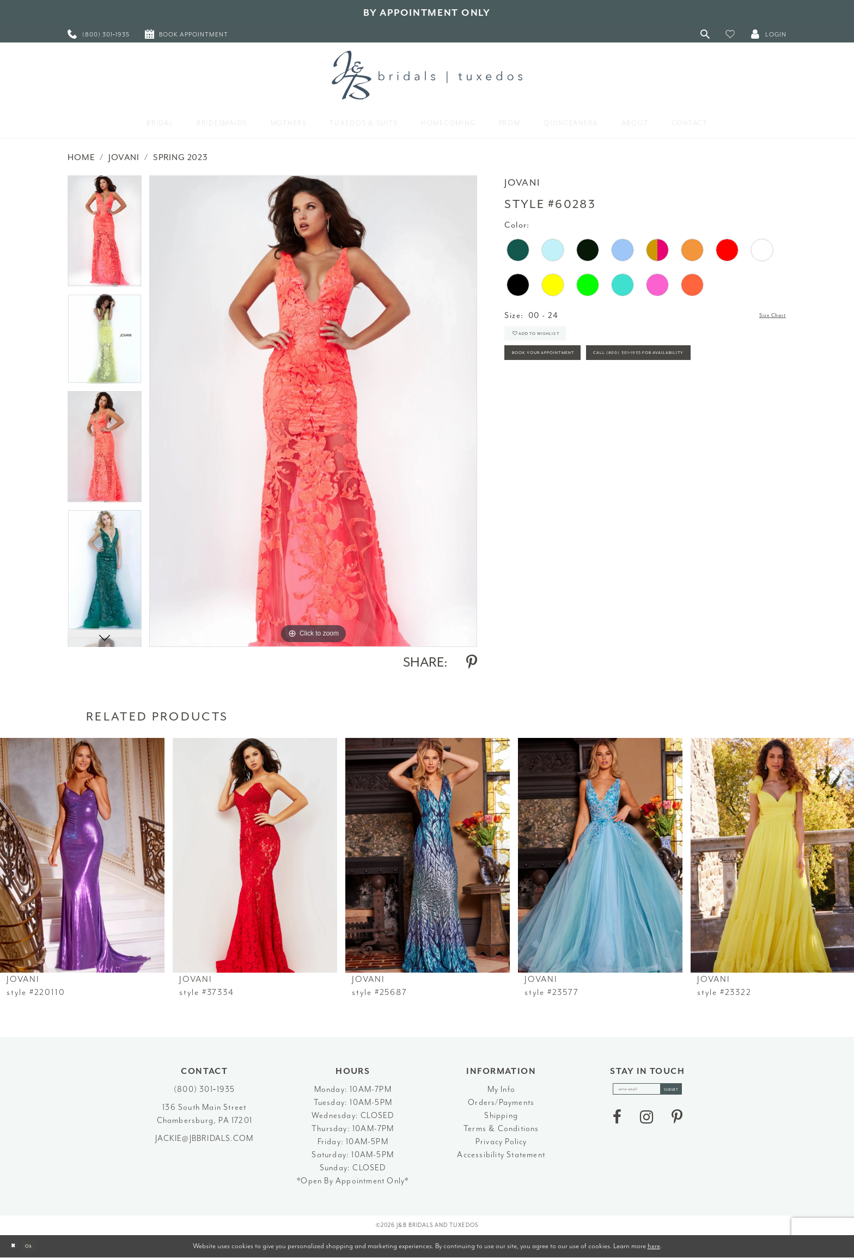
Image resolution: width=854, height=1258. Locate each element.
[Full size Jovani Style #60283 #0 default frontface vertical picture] (313, 411)
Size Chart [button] (765, 316)
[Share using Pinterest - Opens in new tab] (471, 662)
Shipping (501, 1115)
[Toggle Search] (705, 34)
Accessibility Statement (501, 1155)
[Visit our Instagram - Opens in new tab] (646, 1123)
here (654, 1245)
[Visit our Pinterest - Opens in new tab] (677, 1123)
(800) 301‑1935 (204, 1089)
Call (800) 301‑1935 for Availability (587, 401)
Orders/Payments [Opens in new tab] (501, 1102)
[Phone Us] (98, 34)
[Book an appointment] (186, 34)
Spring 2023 (180, 157)
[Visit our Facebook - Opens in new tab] (617, 1123)
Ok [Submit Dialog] (40, 1246)
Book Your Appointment (564, 371)
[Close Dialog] (17, 1246)
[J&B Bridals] (427, 75)
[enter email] (647, 1092)
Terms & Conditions (501, 1128)
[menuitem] (98, 34)
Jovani (123, 157)
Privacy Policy (501, 1142)
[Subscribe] (685, 1092)
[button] (730, 34)
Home (81, 157)
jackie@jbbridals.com (204, 1138)
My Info (501, 1089)
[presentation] (82, 855)
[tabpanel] (105, 234)
